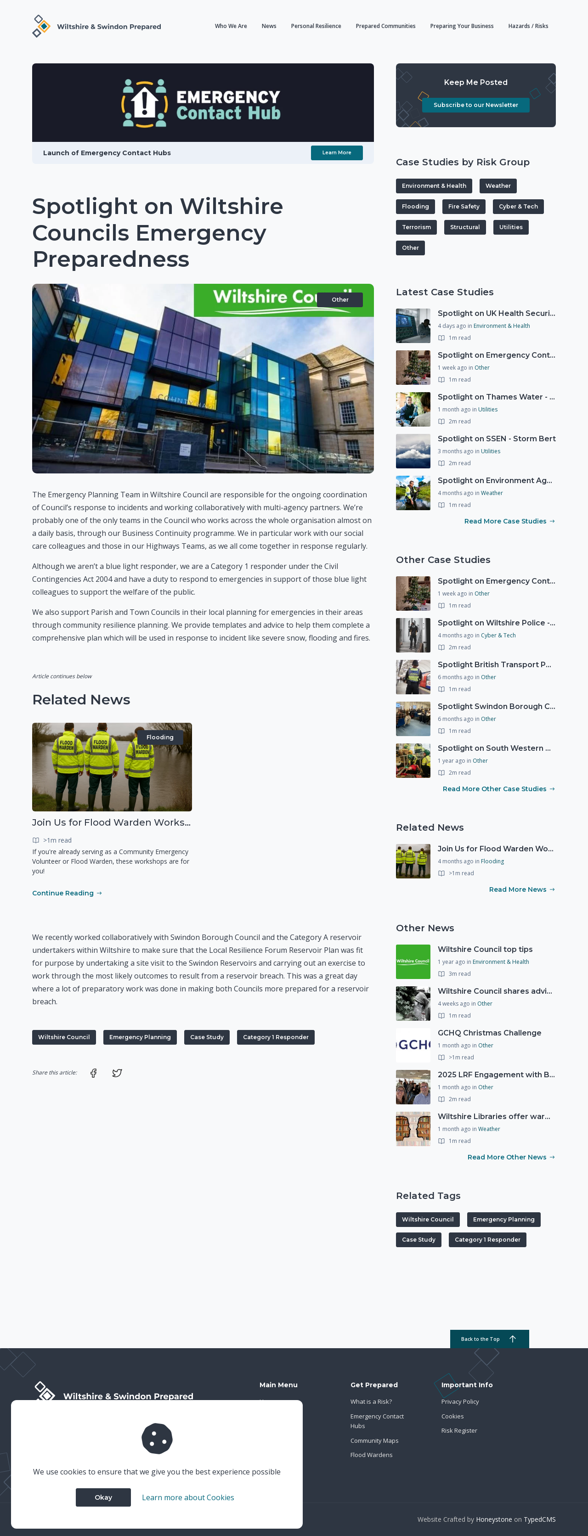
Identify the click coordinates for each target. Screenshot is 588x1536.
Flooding (160, 737)
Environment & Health (434, 185)
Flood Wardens (372, 1455)
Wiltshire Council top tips (485, 949)
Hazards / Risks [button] (528, 26)
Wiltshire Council (64, 1037)
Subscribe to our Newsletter (476, 104)
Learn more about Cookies (188, 1497)
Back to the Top (489, 1339)
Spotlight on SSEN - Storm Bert (497, 438)
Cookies (452, 1416)
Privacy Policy (460, 1401)
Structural (465, 227)
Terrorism (416, 227)
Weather (498, 185)
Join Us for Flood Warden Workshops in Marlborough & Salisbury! (186, 822)
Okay (103, 1497)
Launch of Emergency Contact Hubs (107, 153)
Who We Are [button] (231, 26)
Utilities (511, 227)
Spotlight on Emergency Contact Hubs (511, 355)
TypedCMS (540, 1519)
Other (340, 299)
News (269, 26)
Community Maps (375, 1440)
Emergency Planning (140, 1037)
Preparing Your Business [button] (462, 26)
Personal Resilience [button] (316, 26)
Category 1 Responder (276, 1037)
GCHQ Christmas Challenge (490, 1033)
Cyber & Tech (518, 206)
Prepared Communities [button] (386, 26)
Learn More (336, 153)
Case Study (207, 1037)
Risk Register (459, 1430)
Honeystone (494, 1519)
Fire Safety (464, 206)
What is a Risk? (371, 1401)
